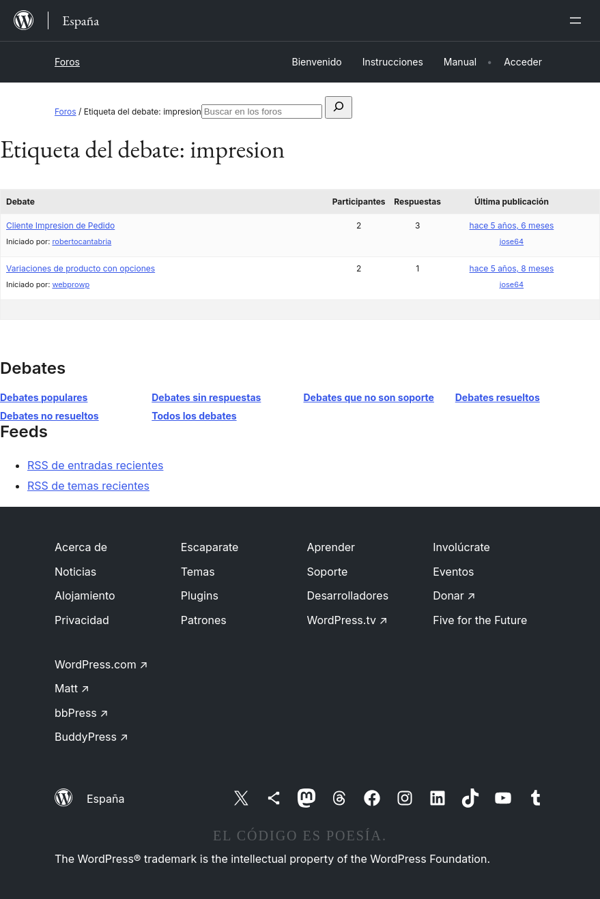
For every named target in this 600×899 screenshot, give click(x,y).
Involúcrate (461, 547)
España (105, 799)
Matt (72, 688)
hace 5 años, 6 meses (512, 225)
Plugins (199, 595)
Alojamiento (85, 595)
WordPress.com (101, 664)
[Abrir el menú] (578, 20)
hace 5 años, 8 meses (512, 268)
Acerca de (81, 547)
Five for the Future (480, 620)
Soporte (327, 571)
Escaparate (210, 547)
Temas (198, 571)
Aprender (331, 547)
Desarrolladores (348, 595)
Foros (67, 62)
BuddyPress (91, 736)
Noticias (75, 571)
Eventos (453, 571)
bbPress (82, 713)
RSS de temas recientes (88, 485)
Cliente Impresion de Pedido (60, 225)
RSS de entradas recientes (95, 465)
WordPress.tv (347, 620)
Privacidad (82, 620)
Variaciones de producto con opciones (80, 268)
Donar (454, 595)
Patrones (204, 620)
